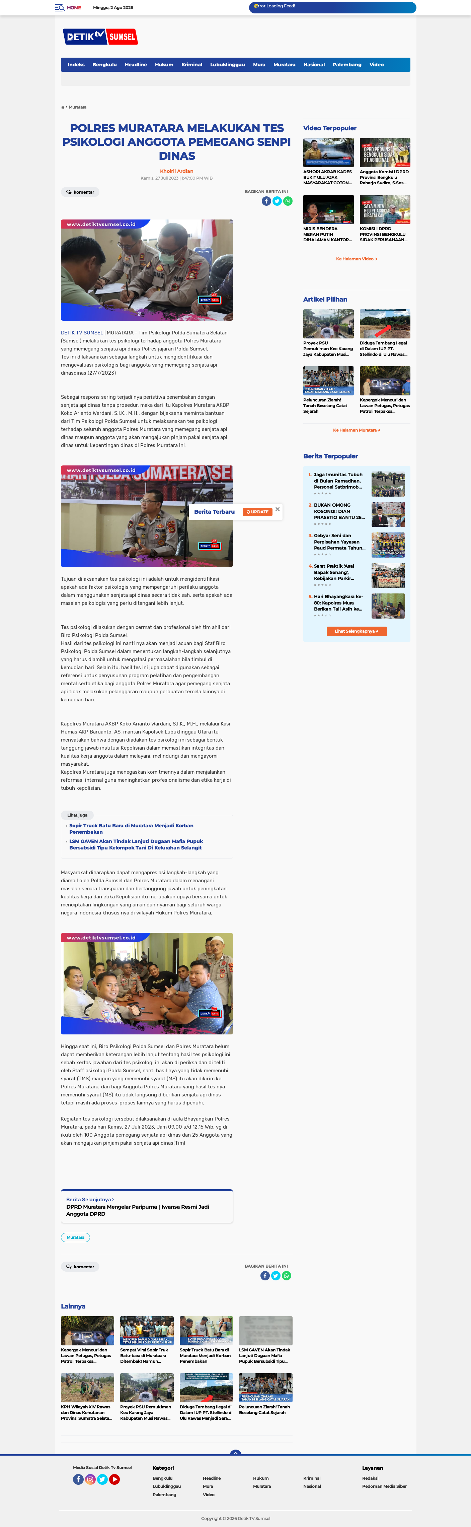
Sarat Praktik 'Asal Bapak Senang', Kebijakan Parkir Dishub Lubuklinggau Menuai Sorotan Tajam (339, 572)
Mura (259, 65)
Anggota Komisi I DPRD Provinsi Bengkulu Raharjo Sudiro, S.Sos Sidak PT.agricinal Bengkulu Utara (384, 177)
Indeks (76, 65)
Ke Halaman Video (357, 258)
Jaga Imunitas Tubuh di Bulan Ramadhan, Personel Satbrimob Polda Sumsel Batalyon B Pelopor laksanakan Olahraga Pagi (338, 481)
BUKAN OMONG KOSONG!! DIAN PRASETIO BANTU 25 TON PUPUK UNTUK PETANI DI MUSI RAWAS (338, 511)
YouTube (119, 1482)
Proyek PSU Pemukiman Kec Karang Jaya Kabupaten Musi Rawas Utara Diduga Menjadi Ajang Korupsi (328, 348)
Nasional (314, 65)
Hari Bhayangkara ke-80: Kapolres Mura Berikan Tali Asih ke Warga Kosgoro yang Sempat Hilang (338, 603)
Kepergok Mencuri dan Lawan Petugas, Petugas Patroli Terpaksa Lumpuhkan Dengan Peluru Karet (385, 405)
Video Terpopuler (330, 128)
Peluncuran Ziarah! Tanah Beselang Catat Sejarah (325, 405)
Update (257, 511)
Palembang (347, 65)
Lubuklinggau (227, 65)
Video (377, 65)
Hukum (164, 65)
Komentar (80, 191)
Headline (136, 65)
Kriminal (191, 65)
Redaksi (370, 1478)
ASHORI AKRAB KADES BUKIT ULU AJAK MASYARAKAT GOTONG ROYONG (327, 177)
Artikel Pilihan (325, 299)
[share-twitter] (277, 201)
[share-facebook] (266, 201)
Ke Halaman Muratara (357, 430)
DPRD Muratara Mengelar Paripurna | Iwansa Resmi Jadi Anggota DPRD (137, 1210)
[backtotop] (236, 1456)
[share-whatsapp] (288, 201)
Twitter (105, 1482)
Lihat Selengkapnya (357, 631)
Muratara (284, 65)
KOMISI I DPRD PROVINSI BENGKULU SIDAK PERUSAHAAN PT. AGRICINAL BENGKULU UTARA (382, 234)
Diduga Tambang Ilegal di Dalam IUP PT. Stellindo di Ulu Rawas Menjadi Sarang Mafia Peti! (383, 348)
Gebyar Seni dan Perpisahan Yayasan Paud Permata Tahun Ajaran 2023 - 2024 (338, 542)
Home (74, 8)
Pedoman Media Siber (384, 1486)
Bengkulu (104, 65)
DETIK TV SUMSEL (82, 333)
